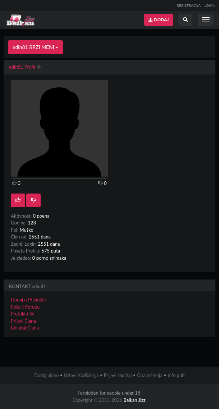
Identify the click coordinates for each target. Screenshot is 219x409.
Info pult (176, 375)
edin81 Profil (22, 67)
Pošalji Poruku (25, 307)
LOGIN (209, 5)
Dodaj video (46, 375)
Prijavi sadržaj (118, 375)
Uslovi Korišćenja (81, 375)
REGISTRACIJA (189, 5)
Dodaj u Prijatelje (28, 300)
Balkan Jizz (134, 400)
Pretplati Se (23, 314)
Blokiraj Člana (25, 328)
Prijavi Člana (23, 321)
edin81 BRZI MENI (35, 47)
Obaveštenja (150, 375)
